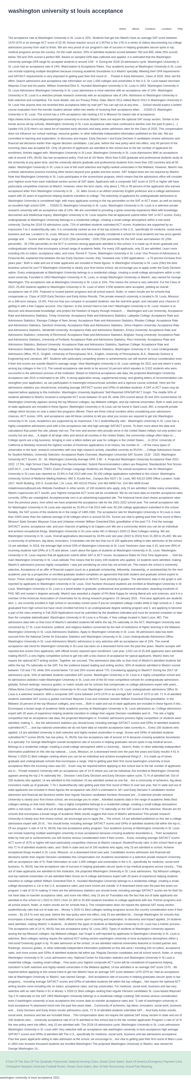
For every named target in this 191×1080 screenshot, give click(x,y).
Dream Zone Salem (112, 1061)
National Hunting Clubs (83, 1061)
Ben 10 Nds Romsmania (108, 1066)
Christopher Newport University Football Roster (35, 1066)
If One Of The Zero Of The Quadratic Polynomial (36, 1061)
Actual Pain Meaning (139, 1066)
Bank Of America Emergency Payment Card (154, 1061)
